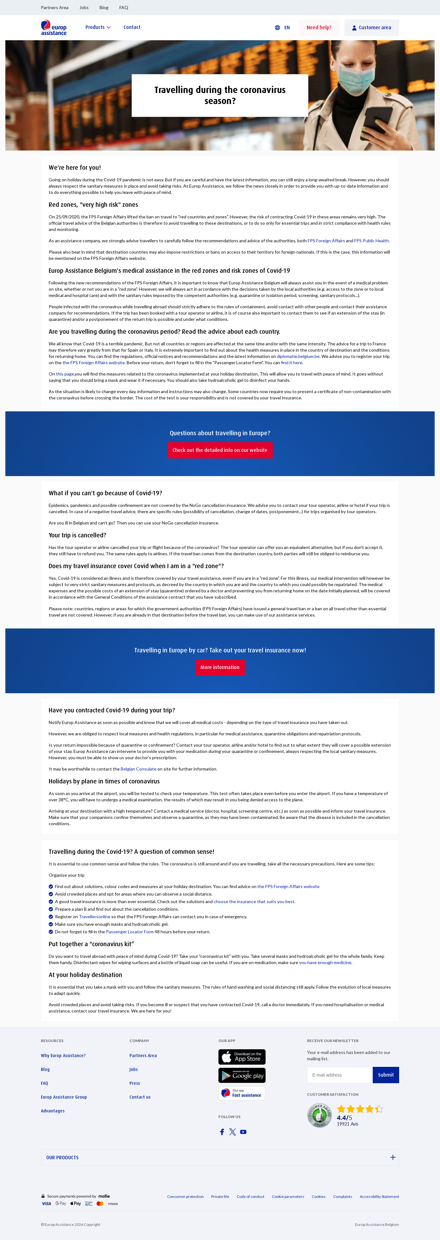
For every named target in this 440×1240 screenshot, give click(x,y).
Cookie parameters (288, 1196)
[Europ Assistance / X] (234, 1134)
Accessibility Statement (379, 1196)
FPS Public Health (371, 240)
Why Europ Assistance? (63, 1055)
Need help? (319, 27)
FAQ (123, 7)
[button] (282, 27)
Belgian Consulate (139, 768)
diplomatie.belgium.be (298, 356)
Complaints (342, 1196)
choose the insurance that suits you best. (254, 901)
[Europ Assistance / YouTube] (244, 1134)
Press (134, 1083)
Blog (104, 7)
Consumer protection (185, 1196)
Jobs (84, 7)
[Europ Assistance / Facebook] (223, 1134)
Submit (386, 1075)
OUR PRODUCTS (221, 1157)
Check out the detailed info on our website (220, 450)
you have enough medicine (325, 962)
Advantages (52, 1111)
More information (220, 667)
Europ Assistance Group (64, 1097)
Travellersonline (94, 916)
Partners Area (55, 7)
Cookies (319, 1196)
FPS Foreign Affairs (327, 240)
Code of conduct (250, 1196)
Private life (220, 1196)
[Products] (98, 27)
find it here (291, 362)
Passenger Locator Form (130, 931)
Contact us (140, 1097)
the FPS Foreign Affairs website (94, 362)
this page (65, 373)
